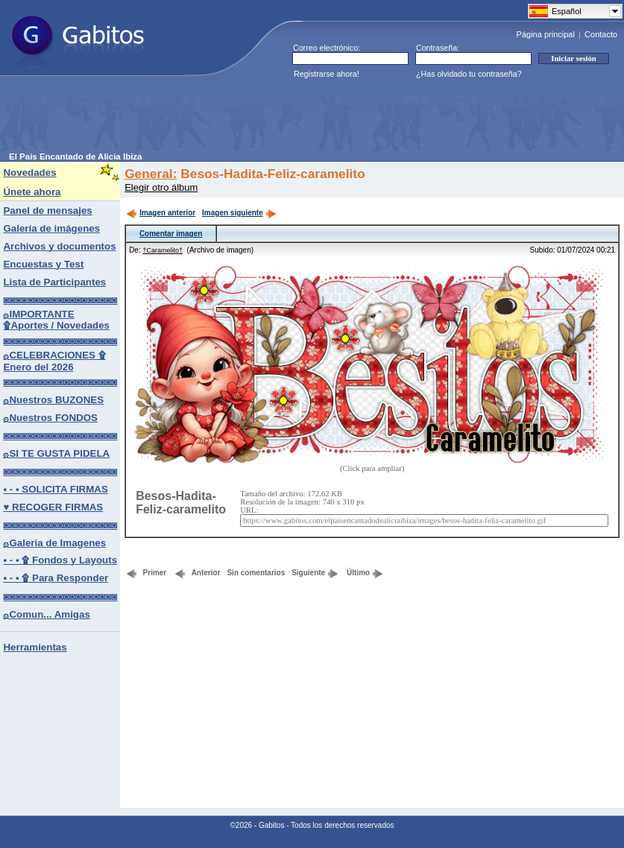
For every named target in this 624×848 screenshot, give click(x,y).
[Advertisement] (280, 118)
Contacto (600, 34)
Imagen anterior (160, 213)
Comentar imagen (170, 234)
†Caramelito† (162, 250)
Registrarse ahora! (326, 73)
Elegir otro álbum (161, 187)
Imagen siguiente (239, 213)
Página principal (546, 34)
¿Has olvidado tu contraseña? (469, 73)
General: (151, 173)
